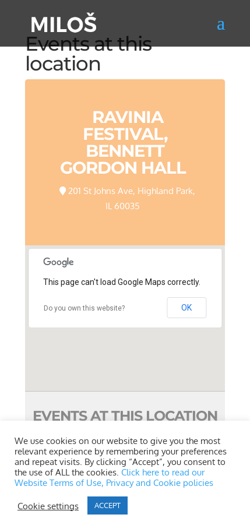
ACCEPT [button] (107, 505)
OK (186, 307)
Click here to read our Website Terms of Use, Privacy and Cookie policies (114, 477)
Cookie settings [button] (48, 506)
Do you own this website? (84, 308)
